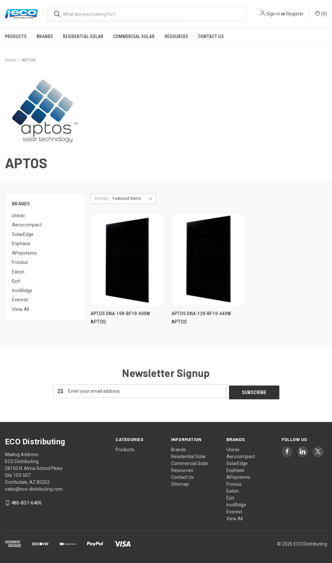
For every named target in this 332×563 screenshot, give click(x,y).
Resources (176, 36)
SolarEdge (23, 234)
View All (20, 309)
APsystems (24, 253)
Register (295, 13)
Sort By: (101, 198)
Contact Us (211, 36)
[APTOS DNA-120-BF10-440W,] (208, 259)
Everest (20, 300)
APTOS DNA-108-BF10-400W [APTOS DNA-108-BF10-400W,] (120, 314)
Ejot (16, 281)
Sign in (273, 13)
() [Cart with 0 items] (321, 13)
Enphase (21, 243)
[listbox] (134, 198)
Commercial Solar (134, 36)
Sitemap (180, 482)
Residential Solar (83, 36)
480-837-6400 (26, 501)
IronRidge (22, 290)
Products (16, 36)
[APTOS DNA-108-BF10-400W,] (128, 259)
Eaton (18, 272)
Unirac (18, 216)
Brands (45, 36)
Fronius (20, 262)
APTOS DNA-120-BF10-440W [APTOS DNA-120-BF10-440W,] (201, 314)
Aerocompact (27, 225)
